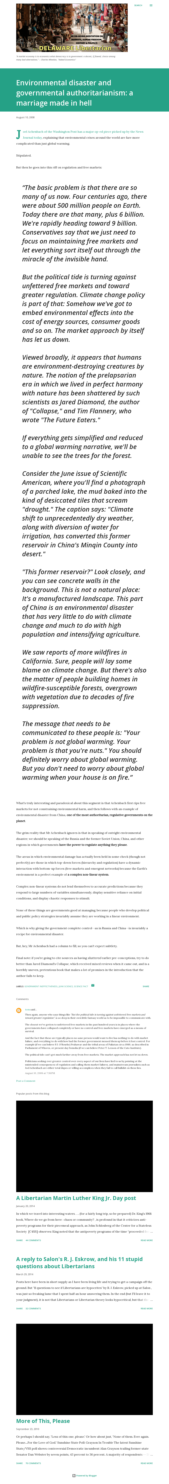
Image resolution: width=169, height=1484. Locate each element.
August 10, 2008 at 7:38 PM (40, 1073)
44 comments (33, 1240)
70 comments (33, 1463)
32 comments (33, 1308)
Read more (147, 1240)
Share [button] (146, 986)
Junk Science (66, 986)
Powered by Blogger (84, 1475)
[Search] (138, 5)
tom (27, 1009)
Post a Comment (25, 1080)
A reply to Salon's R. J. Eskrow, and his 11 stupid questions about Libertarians (79, 1262)
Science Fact (81, 986)
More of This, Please (43, 1421)
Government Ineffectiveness (41, 986)
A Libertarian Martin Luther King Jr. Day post (76, 1198)
